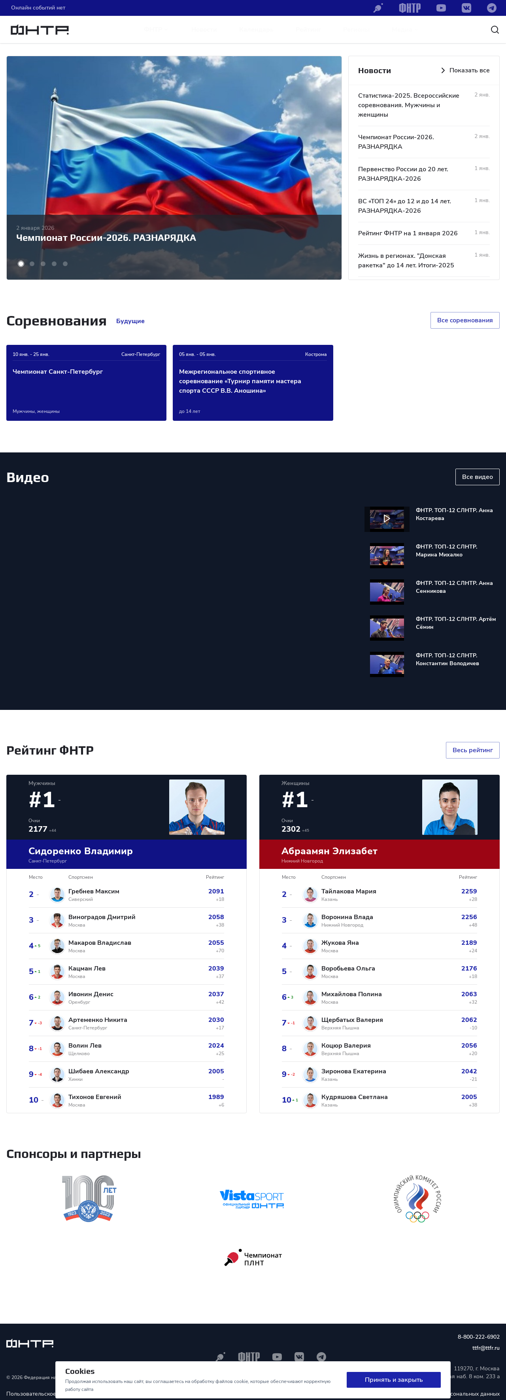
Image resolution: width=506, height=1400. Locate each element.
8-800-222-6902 (479, 1337)
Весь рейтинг (473, 750)
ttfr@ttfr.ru (486, 1348)
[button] (21, 263)
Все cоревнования (465, 320)
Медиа (405, 29)
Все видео (477, 477)
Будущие (130, 321)
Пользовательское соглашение (47, 1394)
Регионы (356, 29)
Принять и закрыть (394, 1379)
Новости (204, 29)
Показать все (464, 70)
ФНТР (156, 29)
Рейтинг (308, 29)
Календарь (256, 29)
